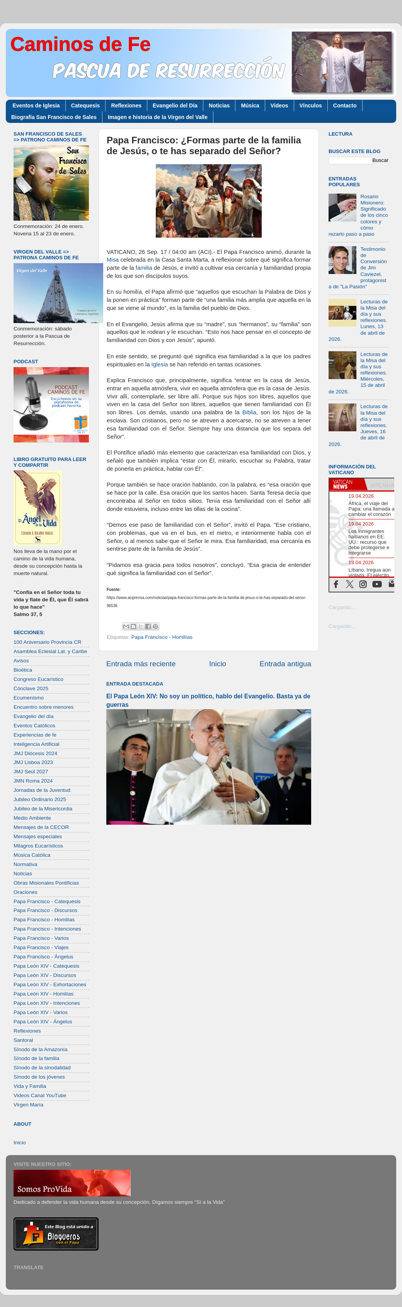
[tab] (346, 484)
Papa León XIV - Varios (41, 1012)
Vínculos (311, 105)
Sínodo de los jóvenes (39, 1077)
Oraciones (25, 892)
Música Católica (32, 855)
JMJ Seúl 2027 (31, 771)
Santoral (23, 1040)
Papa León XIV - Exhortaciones (50, 984)
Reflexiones (126, 105)
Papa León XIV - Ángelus (43, 1021)
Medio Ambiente (32, 818)
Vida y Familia (30, 1086)
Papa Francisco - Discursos (45, 910)
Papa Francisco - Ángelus (43, 957)
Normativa (25, 864)
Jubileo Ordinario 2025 (40, 799)
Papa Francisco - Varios (41, 938)
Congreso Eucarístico (38, 679)
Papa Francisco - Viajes (41, 947)
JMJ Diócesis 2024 (35, 753)
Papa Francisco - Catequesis (47, 901)
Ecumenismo (29, 698)
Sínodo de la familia (37, 1058)
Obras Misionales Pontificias (46, 883)
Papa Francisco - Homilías (161, 637)
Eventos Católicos (34, 725)
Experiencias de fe (35, 735)
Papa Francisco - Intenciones (47, 929)
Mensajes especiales (38, 836)
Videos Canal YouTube (40, 1095)
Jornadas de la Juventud (42, 790)
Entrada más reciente (141, 664)
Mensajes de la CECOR (41, 827)
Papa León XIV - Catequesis (46, 966)
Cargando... (342, 607)
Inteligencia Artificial (37, 744)
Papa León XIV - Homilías (43, 994)
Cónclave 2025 (31, 688)
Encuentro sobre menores (43, 707)
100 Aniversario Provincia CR (48, 642)
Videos (279, 105)
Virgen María (28, 1105)
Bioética (23, 670)
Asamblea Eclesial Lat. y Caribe (50, 651)
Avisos (21, 661)
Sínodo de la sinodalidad (42, 1067)
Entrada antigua (285, 664)
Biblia (249, 412)
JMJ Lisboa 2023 (33, 762)
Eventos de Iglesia (36, 105)
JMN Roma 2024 (33, 781)
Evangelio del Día (175, 105)
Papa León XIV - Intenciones (47, 1003)
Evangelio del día (34, 716)
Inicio (217, 664)
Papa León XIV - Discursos (45, 975)
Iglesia (160, 364)
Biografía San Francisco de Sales (54, 117)
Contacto (345, 105)
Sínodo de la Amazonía (41, 1049)
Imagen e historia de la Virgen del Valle (158, 117)
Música (250, 105)
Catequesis (85, 105)
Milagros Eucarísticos (38, 846)
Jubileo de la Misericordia (43, 809)
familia (144, 268)
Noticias (219, 105)
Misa (113, 260)
